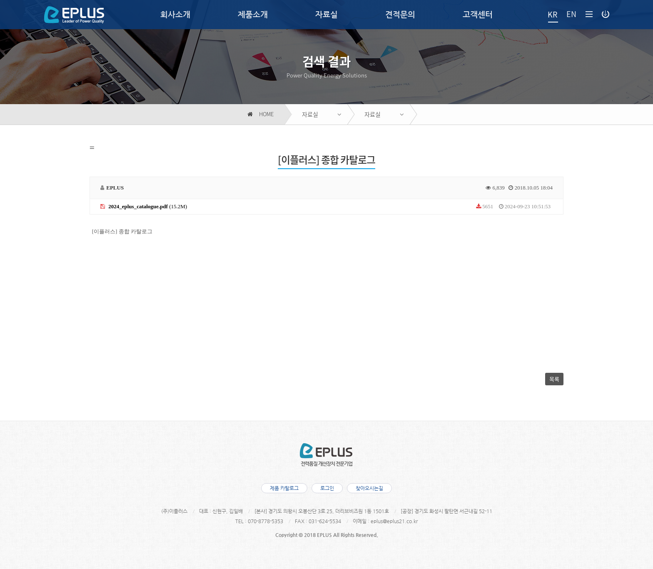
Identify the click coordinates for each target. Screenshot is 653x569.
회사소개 (175, 14)
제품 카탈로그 (284, 488)
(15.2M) (143, 206)
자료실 (326, 14)
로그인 (327, 488)
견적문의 (400, 14)
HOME (260, 114)
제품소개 (253, 14)
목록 (554, 379)
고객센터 (478, 14)
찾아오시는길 (369, 488)
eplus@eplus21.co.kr (394, 521)
